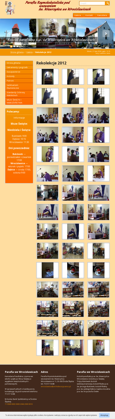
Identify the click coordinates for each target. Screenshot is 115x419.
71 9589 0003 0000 (12, 404)
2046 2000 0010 (26, 404)
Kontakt (89, 15)
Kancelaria (102, 15)
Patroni (19, 80)
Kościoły (19, 76)
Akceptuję (104, 415)
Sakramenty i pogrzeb (19, 67)
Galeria (78, 15)
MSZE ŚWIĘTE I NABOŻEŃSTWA (14, 101)
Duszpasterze (13, 71)
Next (106, 33)
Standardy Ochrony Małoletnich (16, 94)
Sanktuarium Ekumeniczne (19, 86)
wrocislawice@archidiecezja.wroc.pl (56, 386)
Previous (9, 33)
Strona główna (17, 52)
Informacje (19, 117)
